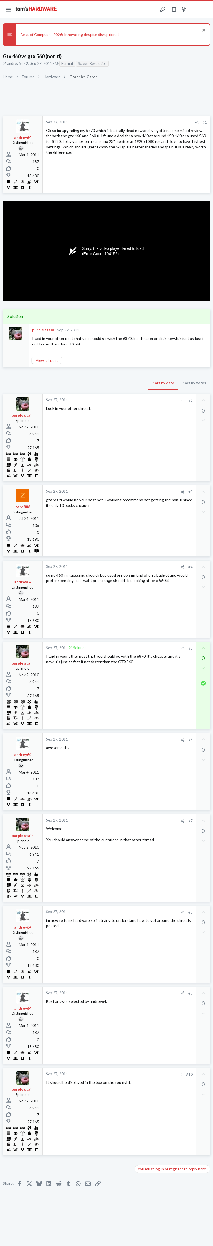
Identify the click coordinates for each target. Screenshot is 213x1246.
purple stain (43, 329)
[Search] (205, 9)
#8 (190, 912)
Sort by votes (194, 383)
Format (67, 63)
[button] (8, 9)
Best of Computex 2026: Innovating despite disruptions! (70, 34)
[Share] (197, 122)
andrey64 (15, 63)
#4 (190, 567)
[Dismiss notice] (203, 31)
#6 (190, 740)
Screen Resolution (92, 63)
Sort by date (163, 383)
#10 (189, 1074)
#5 (190, 648)
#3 (190, 492)
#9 (190, 993)
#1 (204, 122)
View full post (47, 360)
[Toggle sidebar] (195, 9)
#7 (190, 820)
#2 (190, 400)
